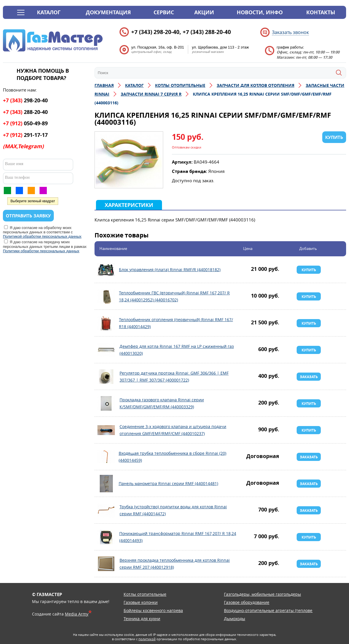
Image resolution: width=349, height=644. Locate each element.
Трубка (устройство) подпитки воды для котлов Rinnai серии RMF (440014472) (106, 510)
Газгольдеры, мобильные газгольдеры (262, 594)
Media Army (76, 614)
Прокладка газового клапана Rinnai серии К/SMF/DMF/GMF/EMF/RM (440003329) (106, 403)
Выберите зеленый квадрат (32, 201)
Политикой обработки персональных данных (42, 236)
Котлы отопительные (145, 594)
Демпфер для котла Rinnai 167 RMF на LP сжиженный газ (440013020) (106, 350)
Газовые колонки (141, 602)
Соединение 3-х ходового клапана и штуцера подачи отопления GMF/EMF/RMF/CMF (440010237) (106, 430)
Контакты (320, 12)
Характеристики (129, 205)
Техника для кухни (142, 618)
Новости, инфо (260, 12)
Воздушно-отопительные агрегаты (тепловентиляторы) (280, 610)
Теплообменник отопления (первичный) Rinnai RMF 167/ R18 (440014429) (106, 323)
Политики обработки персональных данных (41, 251)
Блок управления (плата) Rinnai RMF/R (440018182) (106, 269)
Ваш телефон (17, 177)
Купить (309, 269)
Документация (108, 12)
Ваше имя (14, 163)
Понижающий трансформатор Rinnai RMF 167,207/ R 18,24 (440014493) (106, 537)
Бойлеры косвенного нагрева (153, 610)
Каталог (48, 12)
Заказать (309, 376)
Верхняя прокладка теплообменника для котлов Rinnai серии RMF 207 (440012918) (106, 564)
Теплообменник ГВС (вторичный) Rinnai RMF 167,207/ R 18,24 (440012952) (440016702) (106, 296)
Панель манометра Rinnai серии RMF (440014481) (106, 483)
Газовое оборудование (246, 602)
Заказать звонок (290, 32)
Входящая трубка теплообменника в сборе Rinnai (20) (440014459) (106, 457)
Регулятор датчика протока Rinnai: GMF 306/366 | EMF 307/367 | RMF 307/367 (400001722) (106, 376)
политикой (147, 639)
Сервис (164, 12)
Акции (204, 12)
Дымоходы (234, 618)
